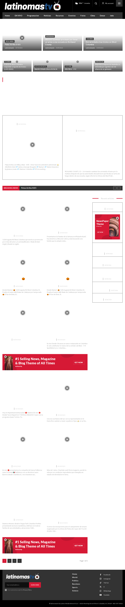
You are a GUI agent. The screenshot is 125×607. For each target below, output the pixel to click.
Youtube (106, 595)
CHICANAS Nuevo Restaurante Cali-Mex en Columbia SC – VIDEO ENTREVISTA (66, 332)
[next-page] (19, 561)
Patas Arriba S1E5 (17, 119)
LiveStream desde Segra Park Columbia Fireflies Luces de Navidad (20, 512)
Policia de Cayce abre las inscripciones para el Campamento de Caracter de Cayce (64, 513)
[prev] (114, 188)
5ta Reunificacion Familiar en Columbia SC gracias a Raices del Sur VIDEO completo (66, 407)
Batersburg (50, 36)
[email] (17, 585)
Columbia (90, 39)
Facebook (107, 575)
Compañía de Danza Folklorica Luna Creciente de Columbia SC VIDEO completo (21, 458)
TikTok (106, 583)
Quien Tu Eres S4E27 (15, 404)
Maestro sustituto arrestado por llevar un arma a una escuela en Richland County (90, 123)
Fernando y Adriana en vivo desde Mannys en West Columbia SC (22, 228)
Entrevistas (7, 236)
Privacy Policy (27, 590)
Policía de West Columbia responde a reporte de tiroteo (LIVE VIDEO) (107, 273)
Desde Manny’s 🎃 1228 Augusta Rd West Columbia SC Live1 (67, 280)
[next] (118, 188)
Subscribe (35, 585)
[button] (96, 3)
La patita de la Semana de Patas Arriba (66, 227)
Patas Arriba (10, 41)
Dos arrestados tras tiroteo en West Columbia (107, 260)
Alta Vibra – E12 (101, 296)
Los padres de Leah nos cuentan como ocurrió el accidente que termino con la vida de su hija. (66, 458)
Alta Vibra (68, 66)
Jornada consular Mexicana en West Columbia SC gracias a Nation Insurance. (20, 332)
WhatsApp (107, 591)
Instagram (107, 579)
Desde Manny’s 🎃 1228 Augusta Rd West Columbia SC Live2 (22, 280)
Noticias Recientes (40, 66)
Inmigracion (99, 61)
